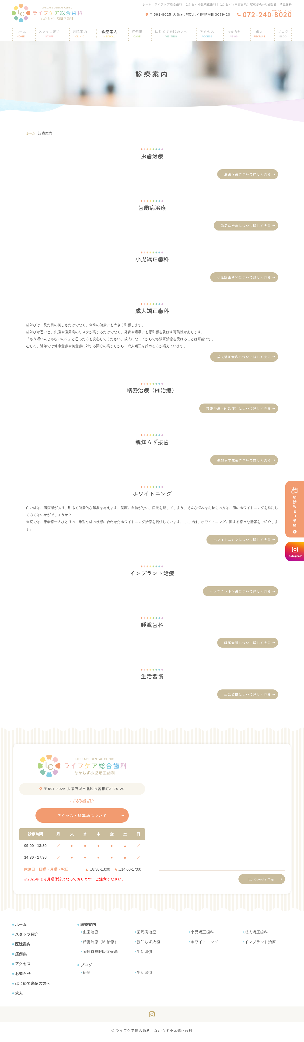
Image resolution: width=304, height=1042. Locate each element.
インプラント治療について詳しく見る (240, 591)
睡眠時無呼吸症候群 (100, 955)
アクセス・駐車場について (82, 819)
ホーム (23, 31)
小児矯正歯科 (202, 935)
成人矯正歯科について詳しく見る (244, 356)
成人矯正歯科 (256, 935)
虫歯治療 (90, 935)
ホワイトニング (204, 945)
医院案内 (83, 31)
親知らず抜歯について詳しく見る (244, 460)
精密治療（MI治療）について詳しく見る (238, 408)
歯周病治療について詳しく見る (246, 225)
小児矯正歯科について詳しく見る (244, 277)
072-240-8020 (82, 801)
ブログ (281, 31)
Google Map (261, 880)
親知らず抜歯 (148, 945)
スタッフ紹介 (52, 31)
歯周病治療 (146, 935)
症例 (87, 976)
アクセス (207, 31)
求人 (258, 31)
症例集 (135, 31)
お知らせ (233, 31)
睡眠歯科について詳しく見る (247, 642)
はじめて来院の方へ (169, 31)
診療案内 (110, 31)
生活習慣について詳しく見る (247, 694)
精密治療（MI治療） (101, 945)
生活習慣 (144, 955)
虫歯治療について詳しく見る (247, 174)
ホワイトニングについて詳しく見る (242, 539)
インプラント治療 (260, 945)
